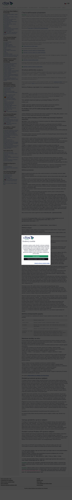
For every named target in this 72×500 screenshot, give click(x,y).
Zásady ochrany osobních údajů (42, 263)
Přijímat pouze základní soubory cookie (36, 259)
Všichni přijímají (36, 256)
